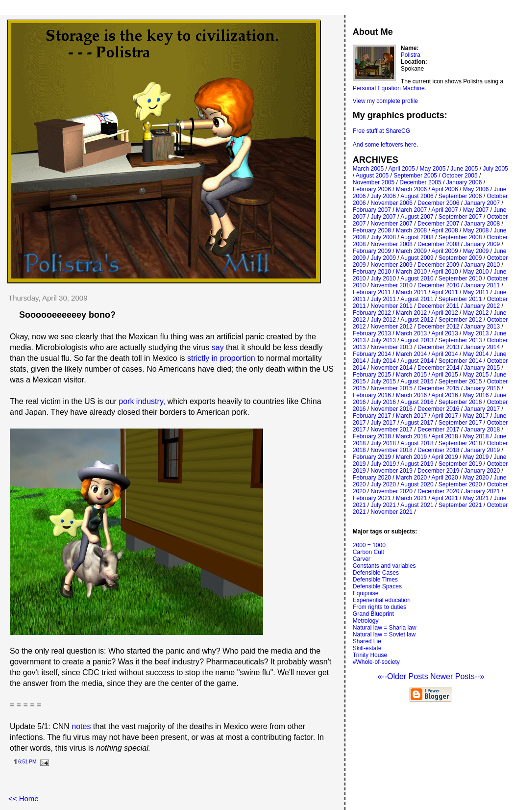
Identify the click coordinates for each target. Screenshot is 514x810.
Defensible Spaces (377, 586)
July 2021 (383, 505)
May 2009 (476, 251)
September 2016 (460, 402)
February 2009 (372, 251)
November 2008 (392, 244)
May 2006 (476, 189)
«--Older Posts (403, 676)
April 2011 (445, 292)
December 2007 (438, 223)
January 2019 (482, 450)
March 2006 (411, 189)
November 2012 (392, 326)
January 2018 (482, 429)
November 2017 (392, 429)
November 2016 (392, 408)
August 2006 (416, 196)
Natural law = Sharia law (384, 627)
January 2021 (482, 491)
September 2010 (460, 278)
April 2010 (445, 271)
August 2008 (416, 237)
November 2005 (373, 182)
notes (81, 726)
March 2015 (411, 374)
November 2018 (392, 450)
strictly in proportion (221, 358)
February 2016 (372, 395)
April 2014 (445, 354)
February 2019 (372, 457)
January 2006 (464, 182)
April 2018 (445, 436)
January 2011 (482, 285)
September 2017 (460, 422)
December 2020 (438, 491)
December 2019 (438, 470)
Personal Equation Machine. (389, 88)
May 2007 (476, 209)
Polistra (410, 54)
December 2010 (438, 285)
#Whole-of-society (376, 661)
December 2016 (438, 408)
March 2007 (411, 209)
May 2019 (476, 457)
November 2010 (392, 285)
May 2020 (476, 477)
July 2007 (383, 216)
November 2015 (392, 388)
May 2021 (476, 498)
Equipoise (366, 593)
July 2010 (383, 278)
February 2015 (372, 374)
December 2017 (438, 429)
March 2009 (411, 251)
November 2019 (392, 470)
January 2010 (482, 264)
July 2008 (383, 237)
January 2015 (482, 367)
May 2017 (476, 415)
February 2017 (372, 415)
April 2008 (445, 230)
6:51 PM (27, 761)
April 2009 (445, 251)
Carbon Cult (368, 552)
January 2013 (482, 326)
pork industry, (142, 401)
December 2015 (438, 388)
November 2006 (392, 203)
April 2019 (445, 457)
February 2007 (372, 209)
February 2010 (372, 271)
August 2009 (416, 257)
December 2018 (438, 450)
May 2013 (476, 333)
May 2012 (476, 312)
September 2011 (460, 299)
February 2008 (372, 230)
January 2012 (482, 306)
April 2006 (445, 189)
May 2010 (476, 271)
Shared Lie (367, 641)
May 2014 (476, 354)
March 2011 (411, 292)
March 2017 (411, 415)
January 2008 (482, 223)
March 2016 (411, 395)
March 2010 (411, 271)
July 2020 (383, 484)
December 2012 (438, 326)
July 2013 (383, 340)
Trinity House (370, 655)
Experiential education (382, 600)
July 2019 (383, 463)
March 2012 (411, 312)
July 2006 (383, 196)
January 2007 (482, 203)
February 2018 (372, 436)
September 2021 (460, 505)
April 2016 (445, 395)
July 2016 (383, 402)
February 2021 (372, 498)
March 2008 (411, 230)
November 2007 (392, 223)
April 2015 (445, 374)
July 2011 (383, 299)
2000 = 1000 (369, 545)
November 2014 (392, 367)
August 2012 (416, 319)
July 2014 (383, 360)
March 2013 (411, 333)
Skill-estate (367, 648)
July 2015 (383, 381)
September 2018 (460, 443)
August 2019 (416, 463)
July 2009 (383, 257)
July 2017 (383, 422)
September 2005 (415, 175)
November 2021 (392, 511)
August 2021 (416, 505)
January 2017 (482, 408)
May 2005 (433, 168)
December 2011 (438, 306)
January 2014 (482, 347)
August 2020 (416, 484)
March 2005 (368, 168)
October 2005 (460, 175)
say (218, 347)
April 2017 (445, 415)
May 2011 (476, 292)
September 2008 (460, 237)
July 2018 (383, 443)
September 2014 (460, 360)
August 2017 (416, 422)
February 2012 (372, 312)
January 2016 (482, 388)
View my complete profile (385, 101)
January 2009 (482, 244)
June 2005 (464, 168)
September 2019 (460, 463)
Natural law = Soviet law (384, 634)
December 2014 (438, 367)
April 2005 (402, 168)
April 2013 (445, 333)
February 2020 (372, 477)
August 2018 (416, 443)
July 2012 (383, 319)
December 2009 (438, 264)
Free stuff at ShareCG (381, 130)
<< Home (23, 798)
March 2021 (411, 498)
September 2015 (460, 381)
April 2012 (445, 312)
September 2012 (460, 319)
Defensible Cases (376, 572)
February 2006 (372, 189)
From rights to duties (379, 607)
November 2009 (392, 264)
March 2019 (411, 457)
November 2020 (392, 491)
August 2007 (416, 216)
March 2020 (411, 477)
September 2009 (460, 257)
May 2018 (476, 436)
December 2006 (438, 203)
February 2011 (372, 292)
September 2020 (460, 484)
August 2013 (416, 340)
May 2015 (476, 374)
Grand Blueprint (373, 613)
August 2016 (416, 402)
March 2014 (411, 354)
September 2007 (460, 216)
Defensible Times (375, 579)
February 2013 (372, 333)
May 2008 (476, 230)
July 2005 (495, 168)
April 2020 (445, 477)
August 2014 (416, 360)
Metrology (366, 620)
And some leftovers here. (385, 144)
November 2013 (392, 347)
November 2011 (392, 306)
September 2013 (460, 340)
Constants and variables (384, 565)
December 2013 (438, 347)
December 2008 (438, 244)
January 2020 (482, 470)
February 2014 (372, 354)
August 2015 (416, 381)
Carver (361, 559)
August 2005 (372, 175)
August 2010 (416, 278)
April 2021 (445, 498)
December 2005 (420, 182)
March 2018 (411, 436)
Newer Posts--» (457, 676)
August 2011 (416, 299)
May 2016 (476, 395)
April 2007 (445, 209)
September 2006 (460, 196)
